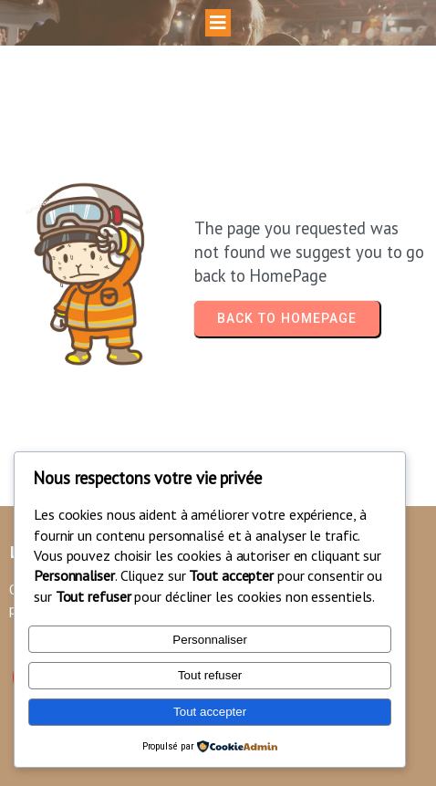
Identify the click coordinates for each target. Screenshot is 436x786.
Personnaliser (209, 639)
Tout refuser (210, 675)
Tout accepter (209, 712)
